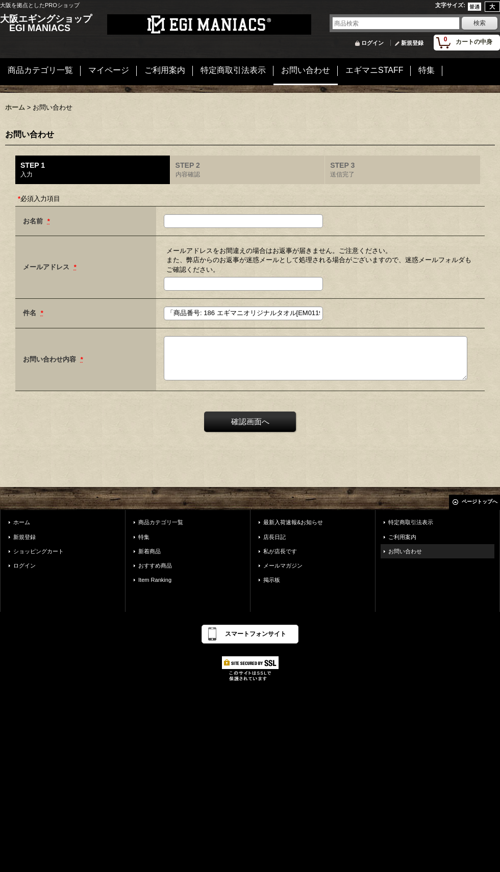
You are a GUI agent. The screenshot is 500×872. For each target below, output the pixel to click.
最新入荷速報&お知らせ (293, 522)
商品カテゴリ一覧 (160, 522)
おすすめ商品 (155, 565)
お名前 (34, 221)
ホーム (21, 522)
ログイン (372, 43)
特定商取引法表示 (410, 522)
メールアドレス (47, 267)
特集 (143, 537)
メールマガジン (283, 565)
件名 (30, 313)
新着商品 (149, 551)
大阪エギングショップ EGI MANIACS (46, 23)
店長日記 (274, 537)
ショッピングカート (38, 551)
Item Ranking (154, 580)
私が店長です (280, 551)
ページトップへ (479, 501)
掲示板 (271, 580)
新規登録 (412, 43)
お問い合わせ (405, 551)
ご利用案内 (402, 537)
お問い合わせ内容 (50, 359)
